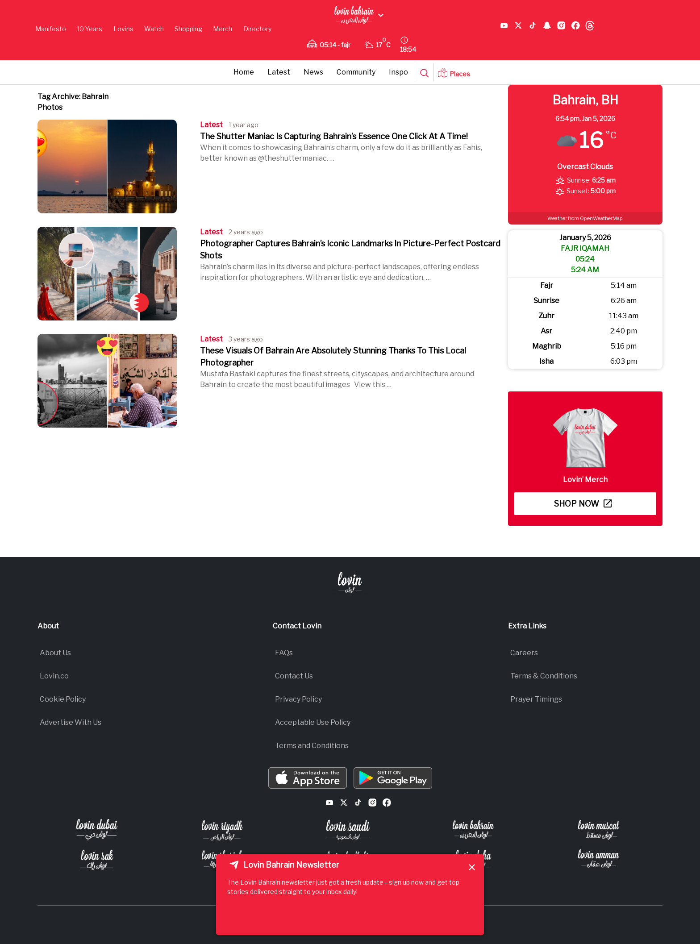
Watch (154, 29)
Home (243, 72)
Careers (524, 653)
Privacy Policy (298, 699)
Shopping (188, 29)
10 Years (89, 29)
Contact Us (294, 676)
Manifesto (50, 29)
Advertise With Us (70, 722)
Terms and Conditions (312, 745)
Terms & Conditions (543, 676)
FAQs (284, 653)
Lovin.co (54, 676)
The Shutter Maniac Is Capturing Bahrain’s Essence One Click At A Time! (334, 136)
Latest (278, 72)
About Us (55, 653)
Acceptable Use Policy (312, 722)
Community (356, 72)
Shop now (583, 503)
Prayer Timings (536, 699)
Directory (257, 29)
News (313, 72)
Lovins (123, 29)
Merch (222, 29)
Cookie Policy (63, 699)
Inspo (398, 72)
